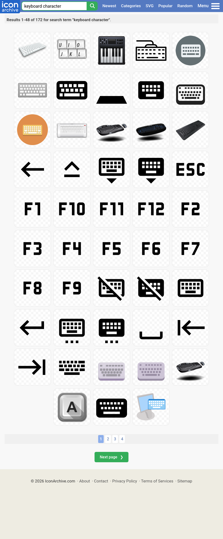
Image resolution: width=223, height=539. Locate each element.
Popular (165, 5)
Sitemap (184, 481)
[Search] (92, 6)
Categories (131, 5)
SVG (150, 5)
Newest (109, 5)
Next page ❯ (111, 457)
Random (184, 5)
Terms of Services (157, 481)
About (84, 481)
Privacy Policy (124, 481)
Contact (101, 481)
